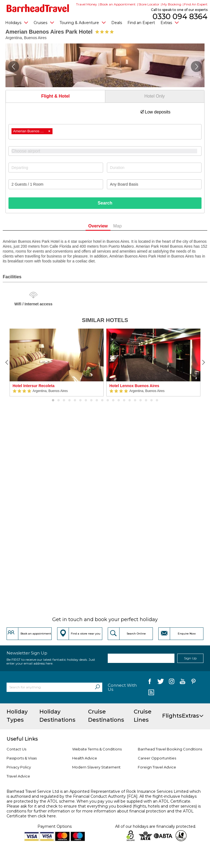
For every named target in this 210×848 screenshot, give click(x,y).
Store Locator (148, 4)
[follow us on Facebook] (149, 682)
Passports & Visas (22, 758)
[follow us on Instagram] (171, 682)
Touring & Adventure (83, 22)
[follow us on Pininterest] (193, 682)
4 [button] (69, 400)
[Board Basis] (154, 184)
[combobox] (105, 131)
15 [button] (129, 400)
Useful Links (22, 739)
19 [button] (151, 400)
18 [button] (146, 400)
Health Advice (84, 758)
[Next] (203, 362)
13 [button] (118, 400)
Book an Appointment (118, 4)
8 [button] (91, 400)
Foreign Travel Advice (157, 767)
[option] (56, 362)
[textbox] (107, 151)
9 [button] (97, 400)
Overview (98, 226)
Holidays (16, 22)
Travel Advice (18, 776)
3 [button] (64, 400)
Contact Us (16, 749)
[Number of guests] (55, 184)
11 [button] (107, 400)
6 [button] (80, 400)
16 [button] (135, 400)
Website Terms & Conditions (97, 749)
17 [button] (140, 400)
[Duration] (154, 167)
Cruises (44, 22)
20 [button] (157, 400)
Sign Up (190, 658)
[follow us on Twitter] (160, 682)
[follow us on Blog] (151, 693)
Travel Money (86, 4)
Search (105, 203)
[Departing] (55, 167)
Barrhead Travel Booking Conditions (170, 749)
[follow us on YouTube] (182, 682)
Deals (116, 22)
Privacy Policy (19, 767)
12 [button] (113, 400)
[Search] (97, 687)
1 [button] (53, 400)
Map (117, 226)
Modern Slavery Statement (96, 767)
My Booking (171, 4)
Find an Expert (141, 22)
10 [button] (102, 400)
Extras (170, 22)
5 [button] (75, 400)
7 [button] (86, 400)
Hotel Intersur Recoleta (33, 386)
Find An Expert (196, 4)
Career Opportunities (157, 758)
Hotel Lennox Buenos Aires (134, 386)
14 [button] (124, 400)
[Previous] (7, 362)
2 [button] (58, 400)
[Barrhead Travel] (38, 8)
